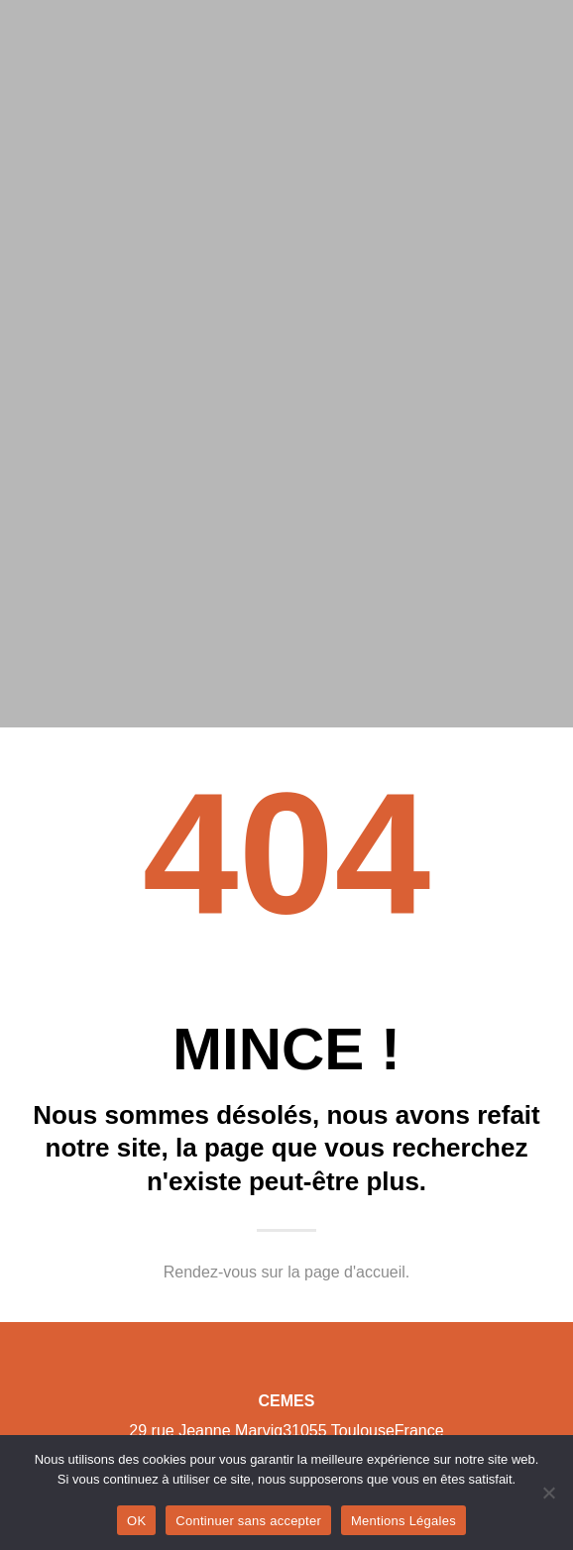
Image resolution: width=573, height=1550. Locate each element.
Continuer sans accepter (248, 1520)
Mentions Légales (403, 1520)
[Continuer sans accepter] (548, 1492)
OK (136, 1520)
